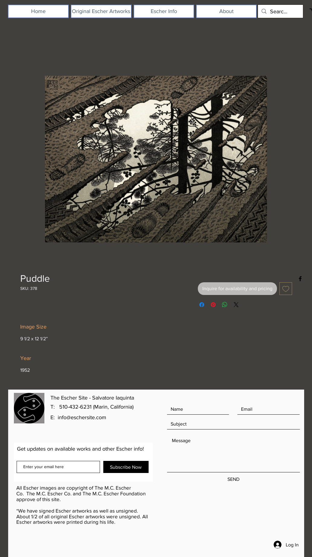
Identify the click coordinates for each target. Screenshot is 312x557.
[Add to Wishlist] (285, 288)
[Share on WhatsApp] (224, 304)
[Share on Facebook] (201, 304)
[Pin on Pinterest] (213, 304)
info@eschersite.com (82, 417)
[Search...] (280, 11)
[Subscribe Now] (126, 467)
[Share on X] (236, 304)
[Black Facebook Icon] (300, 278)
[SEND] (233, 479)
